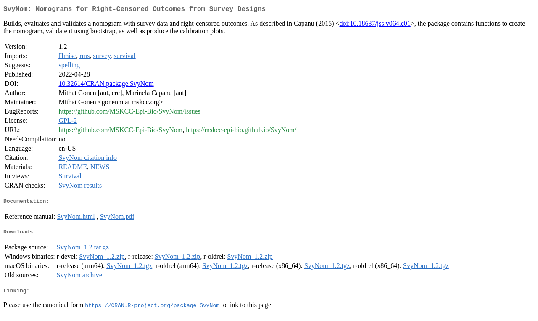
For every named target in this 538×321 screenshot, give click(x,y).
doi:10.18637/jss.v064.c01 (374, 25)
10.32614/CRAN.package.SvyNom (105, 85)
